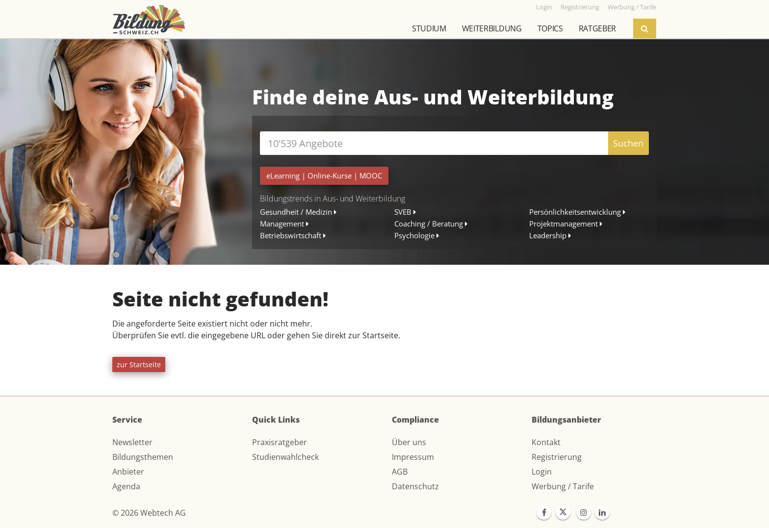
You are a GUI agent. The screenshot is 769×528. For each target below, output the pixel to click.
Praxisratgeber (279, 442)
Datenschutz (415, 486)
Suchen (628, 143)
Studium (429, 28)
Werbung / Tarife (563, 486)
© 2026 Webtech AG (149, 512)
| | (324, 175)
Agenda (126, 486)
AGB (400, 471)
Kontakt (546, 442)
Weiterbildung (492, 28)
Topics (550, 28)
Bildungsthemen (142, 457)
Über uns (409, 442)
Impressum (413, 457)
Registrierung (557, 457)
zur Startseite (139, 364)
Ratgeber (597, 28)
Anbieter (128, 471)
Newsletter (132, 442)
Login (542, 471)
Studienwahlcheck (285, 457)
